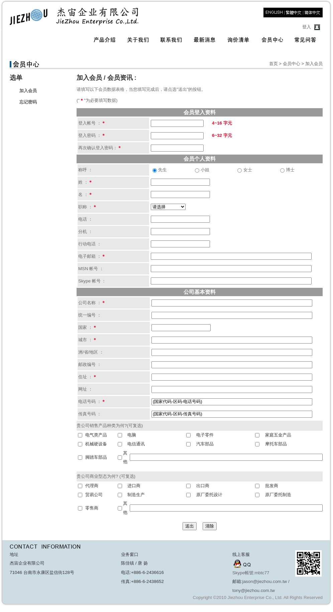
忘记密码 (28, 102)
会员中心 (291, 63)
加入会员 (28, 90)
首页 (273, 63)
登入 (306, 26)
